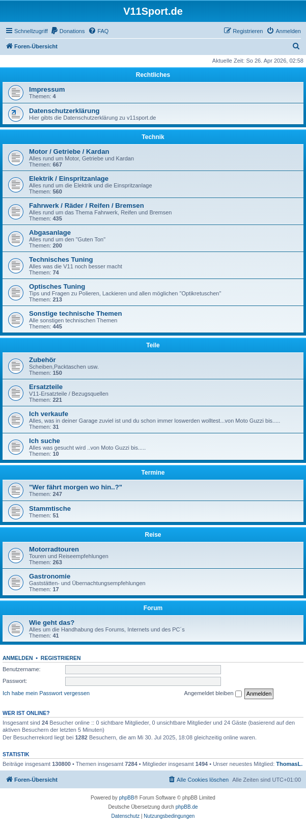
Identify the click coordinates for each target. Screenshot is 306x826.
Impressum (47, 89)
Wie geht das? (51, 622)
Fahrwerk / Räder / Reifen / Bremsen (86, 205)
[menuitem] (67, 31)
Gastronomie (49, 576)
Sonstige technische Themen (75, 313)
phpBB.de (187, 807)
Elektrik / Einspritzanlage (68, 178)
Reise (153, 534)
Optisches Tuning (57, 286)
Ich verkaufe (48, 414)
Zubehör (42, 360)
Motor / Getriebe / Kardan (69, 151)
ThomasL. (289, 764)
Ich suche (44, 441)
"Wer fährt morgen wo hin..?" (75, 487)
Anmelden (18, 658)
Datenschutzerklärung (64, 111)
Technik (153, 137)
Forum (153, 608)
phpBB (126, 798)
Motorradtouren (54, 549)
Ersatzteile (46, 387)
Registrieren (61, 658)
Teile (152, 345)
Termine (153, 472)
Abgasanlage (50, 232)
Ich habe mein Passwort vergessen (46, 693)
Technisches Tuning (61, 259)
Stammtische (50, 508)
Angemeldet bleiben (212, 693)
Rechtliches (153, 74)
